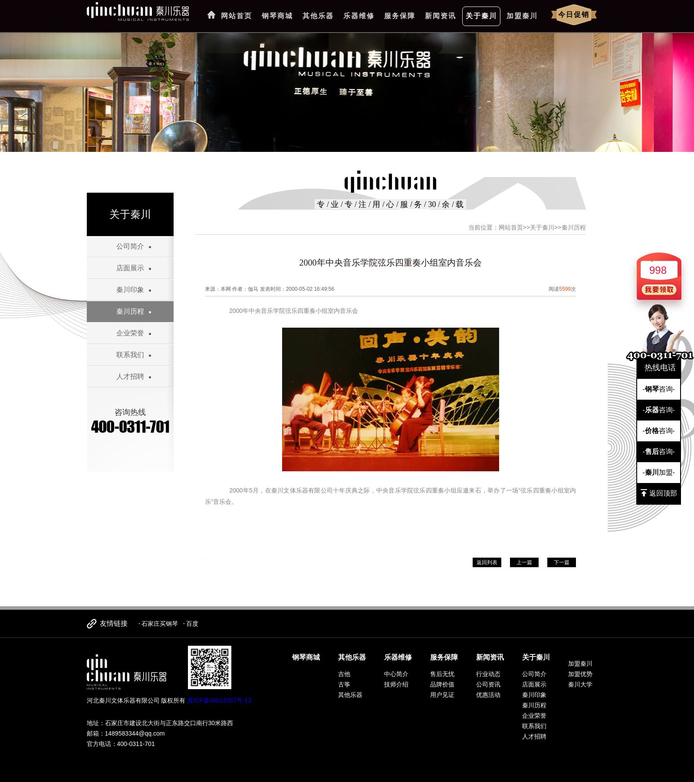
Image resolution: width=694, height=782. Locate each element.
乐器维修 (359, 16)
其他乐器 (318, 16)
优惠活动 (488, 694)
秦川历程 (130, 311)
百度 (192, 623)
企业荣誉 (130, 333)
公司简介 (130, 246)
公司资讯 (488, 684)
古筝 (344, 684)
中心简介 (396, 673)
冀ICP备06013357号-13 (219, 700)
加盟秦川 (522, 16)
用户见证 (442, 694)
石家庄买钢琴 (159, 623)
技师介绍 (396, 684)
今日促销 (573, 14)
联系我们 (130, 354)
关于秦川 (481, 16)
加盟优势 (580, 673)
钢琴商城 (277, 16)
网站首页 (236, 16)
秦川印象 (130, 289)
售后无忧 (442, 673)
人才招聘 (130, 376)
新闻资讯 (440, 16)
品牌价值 (442, 684)
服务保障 (399, 16)
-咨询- (658, 389)
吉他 (344, 673)
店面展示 (130, 268)
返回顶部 (659, 493)
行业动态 (488, 673)
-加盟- (658, 472)
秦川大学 (580, 684)
